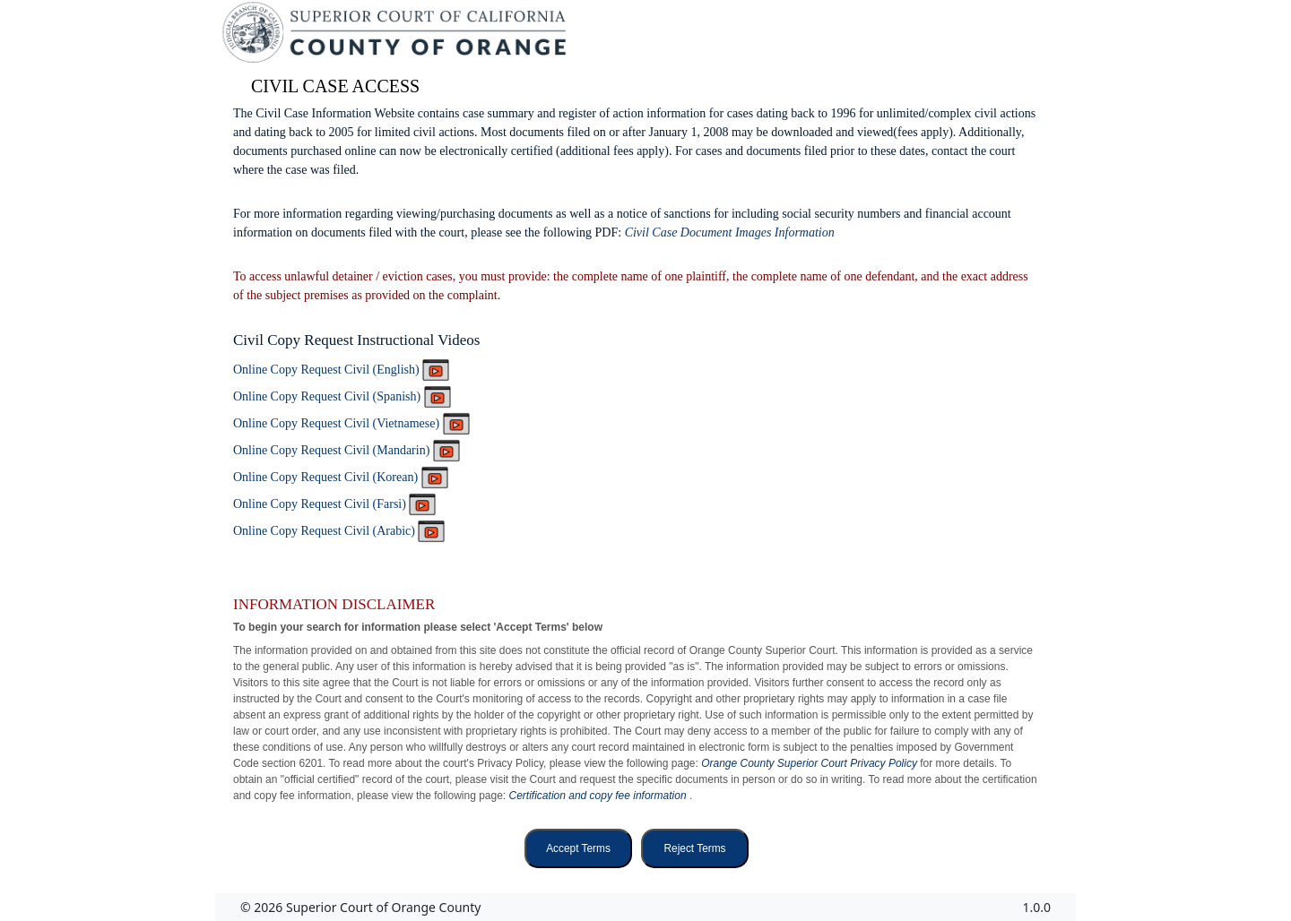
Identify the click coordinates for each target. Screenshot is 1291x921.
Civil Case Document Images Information (730, 232)
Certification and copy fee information (599, 795)
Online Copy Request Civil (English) (341, 369)
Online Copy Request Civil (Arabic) (339, 531)
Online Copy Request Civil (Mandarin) (346, 450)
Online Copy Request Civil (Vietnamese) (351, 423)
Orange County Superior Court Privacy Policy (810, 763)
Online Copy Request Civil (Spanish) (342, 396)
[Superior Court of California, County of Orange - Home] (395, 36)
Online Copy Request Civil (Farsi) (334, 504)
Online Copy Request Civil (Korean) (340, 477)
